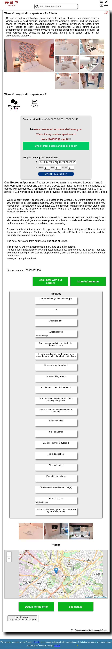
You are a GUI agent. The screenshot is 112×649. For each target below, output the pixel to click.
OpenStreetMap (100, 597)
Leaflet (88, 597)
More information (88, 281)
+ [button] (9, 554)
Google (36, 642)
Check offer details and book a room (56, 145)
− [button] (9, 559)
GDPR (57, 645)
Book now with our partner (50, 281)
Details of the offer (36, 606)
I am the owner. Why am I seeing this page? (22, 618)
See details (75, 606)
